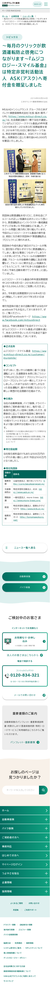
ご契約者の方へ (13, 837)
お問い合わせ (34, 903)
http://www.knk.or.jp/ (32, 509)
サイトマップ (8, 981)
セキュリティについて (34, 948)
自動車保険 (10, 819)
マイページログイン (12, 864)
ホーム (5, 16)
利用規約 (18, 943)
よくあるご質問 (16, 903)
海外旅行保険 (9, 929)
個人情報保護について (13, 953)
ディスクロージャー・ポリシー (15, 958)
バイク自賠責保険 (11, 934)
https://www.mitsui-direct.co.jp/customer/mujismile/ (24, 354)
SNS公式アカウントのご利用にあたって (20, 976)
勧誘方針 (7, 943)
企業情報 (15, 16)
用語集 (16, 910)
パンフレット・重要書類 (22, 742)
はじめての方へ (10, 855)
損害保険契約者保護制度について (17, 971)
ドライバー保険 (10, 925)
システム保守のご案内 (12, 948)
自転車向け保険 (26, 925)
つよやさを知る (13, 873)
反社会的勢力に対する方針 (14, 966)
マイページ (37, 4)
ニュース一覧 (28, 16)
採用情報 (9, 891)
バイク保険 (10, 828)
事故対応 (9, 846)
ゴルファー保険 (24, 929)
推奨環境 (30, 943)
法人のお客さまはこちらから (25, 655)
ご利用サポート (30, 910)
